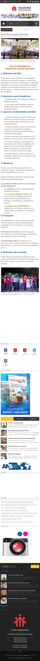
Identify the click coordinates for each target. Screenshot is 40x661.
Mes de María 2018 (23, 510)
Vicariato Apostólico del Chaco (8, 519)
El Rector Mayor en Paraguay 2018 (9, 504)
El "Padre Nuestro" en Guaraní (17, 446)
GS (31, 657)
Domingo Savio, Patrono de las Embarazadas (21, 438)
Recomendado (32, 418)
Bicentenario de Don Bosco (8, 502)
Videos (19, 519)
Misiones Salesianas (6, 513)
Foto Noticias (8, 507)
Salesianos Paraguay (22, 655)
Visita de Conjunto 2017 (26, 522)
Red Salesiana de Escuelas (15, 516)
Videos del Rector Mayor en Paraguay (10, 522)
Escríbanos (35, 566)
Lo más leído (7, 418)
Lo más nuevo (20, 418)
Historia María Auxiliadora (19, 507)
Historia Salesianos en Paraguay (9, 510)
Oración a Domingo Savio (15, 423)
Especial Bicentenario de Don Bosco (28, 504)
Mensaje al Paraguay (14, 454)
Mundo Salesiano (32, 513)
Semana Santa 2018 (28, 516)
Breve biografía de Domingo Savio (18, 430)
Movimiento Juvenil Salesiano (20, 513)
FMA (2, 507)
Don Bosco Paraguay (19, 657)
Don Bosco (18, 502)
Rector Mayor (4, 516)
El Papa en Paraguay (28, 502)
